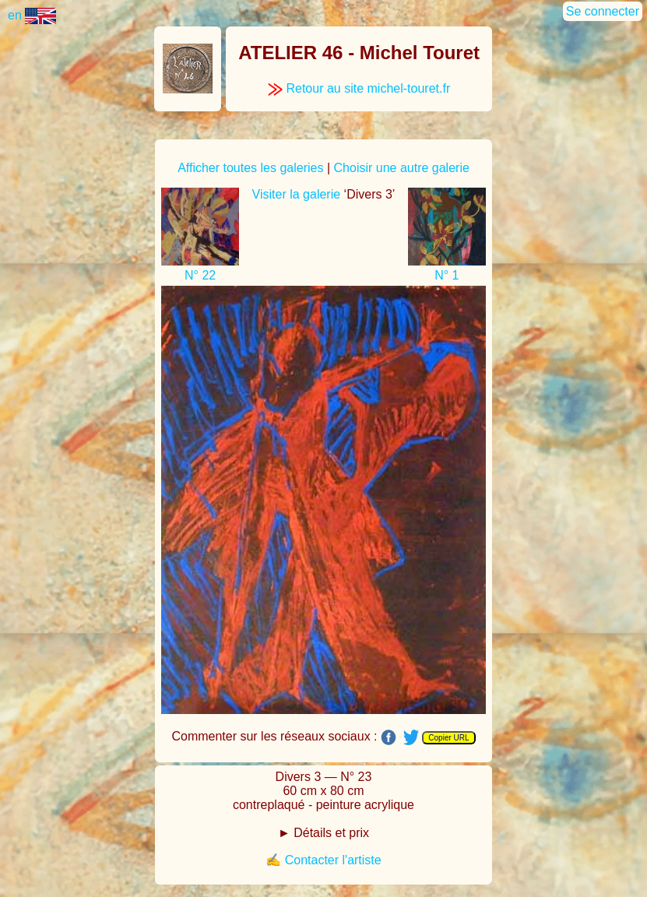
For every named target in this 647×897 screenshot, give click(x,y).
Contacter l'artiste (333, 860)
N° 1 (446, 275)
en (32, 15)
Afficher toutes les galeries (250, 167)
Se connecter (602, 11)
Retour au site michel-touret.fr (359, 88)
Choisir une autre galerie (401, 167)
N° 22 (200, 275)
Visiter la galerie (296, 194)
